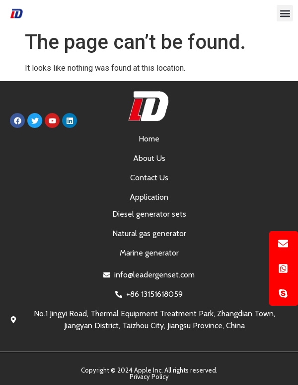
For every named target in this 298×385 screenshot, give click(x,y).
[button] (285, 13)
